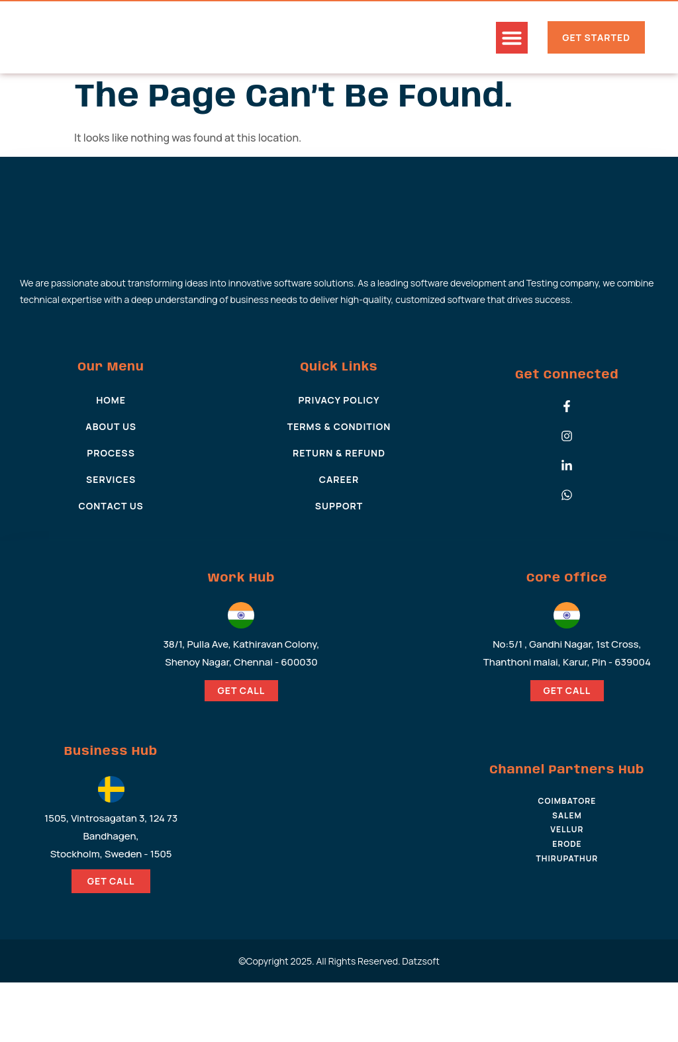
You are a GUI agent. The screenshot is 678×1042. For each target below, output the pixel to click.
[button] (512, 38)
